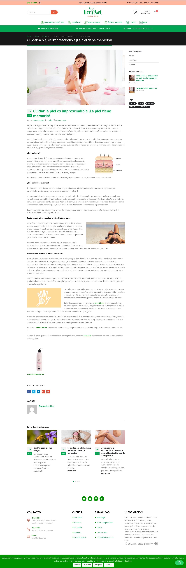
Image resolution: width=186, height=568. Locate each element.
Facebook (29, 391)
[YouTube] (84, 498)
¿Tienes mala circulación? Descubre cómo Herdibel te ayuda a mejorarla (113, 451)
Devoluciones (102, 532)
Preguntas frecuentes (105, 537)
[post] (132, 77)
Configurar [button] (98, 565)
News (132, 55)
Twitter (33, 391)
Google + (43, 391)
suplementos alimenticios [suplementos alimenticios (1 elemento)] (139, 107)
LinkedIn (38, 391)
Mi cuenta (78, 527)
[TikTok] (102, 498)
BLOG (143, 22)
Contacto (77, 522)
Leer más (109, 565)
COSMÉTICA (74, 22)
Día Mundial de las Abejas (43, 449)
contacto (87, 336)
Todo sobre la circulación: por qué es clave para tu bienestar (147, 78)
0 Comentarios (61, 120)
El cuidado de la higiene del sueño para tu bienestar (79, 450)
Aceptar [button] (77, 565)
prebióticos (99, 303)
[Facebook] (90, 498)
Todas (50, 120)
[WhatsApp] (40, 2)
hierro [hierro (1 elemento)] (141, 103)
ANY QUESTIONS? (133, 3)
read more (38, 471)
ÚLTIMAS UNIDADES (113, 22)
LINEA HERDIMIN (92, 22)
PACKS (130, 22)
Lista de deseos (80, 537)
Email (48, 391)
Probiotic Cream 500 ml (35, 374)
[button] (73, 481)
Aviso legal (101, 517)
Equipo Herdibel (38, 120)
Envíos (99, 527)
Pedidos (77, 532)
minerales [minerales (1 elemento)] (150, 103)
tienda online (41, 327)
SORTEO (133, 60)
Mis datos (78, 517)
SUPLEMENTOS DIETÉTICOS (52, 22)
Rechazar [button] (87, 565)
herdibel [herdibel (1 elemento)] (133, 103)
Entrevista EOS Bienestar (146, 88)
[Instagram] (96, 498)
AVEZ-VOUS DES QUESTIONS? (149, 3)
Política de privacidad (105, 522)
